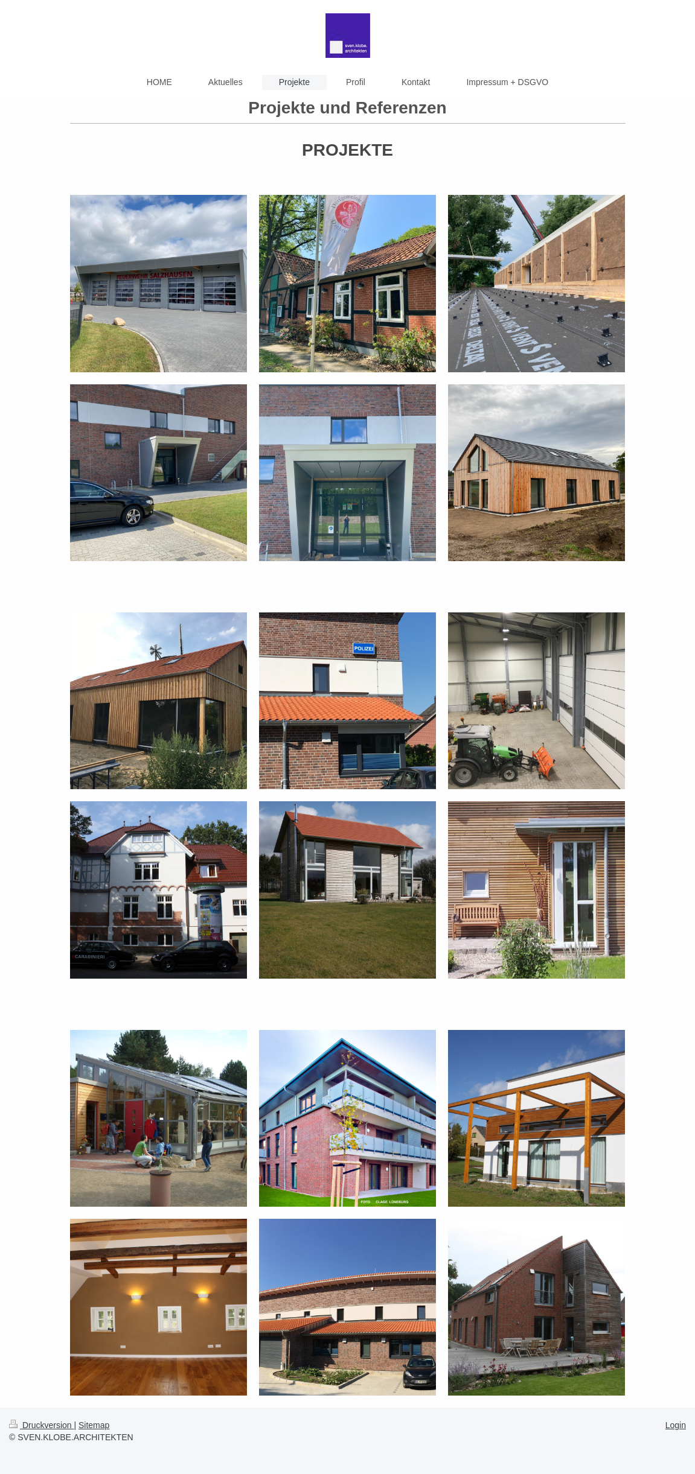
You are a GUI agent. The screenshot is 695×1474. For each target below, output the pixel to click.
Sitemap (93, 1425)
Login (675, 1425)
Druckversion (41, 1425)
